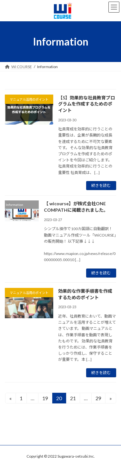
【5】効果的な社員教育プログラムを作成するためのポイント (86, 104)
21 (73, 399)
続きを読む (101, 185)
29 (98, 399)
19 (45, 399)
